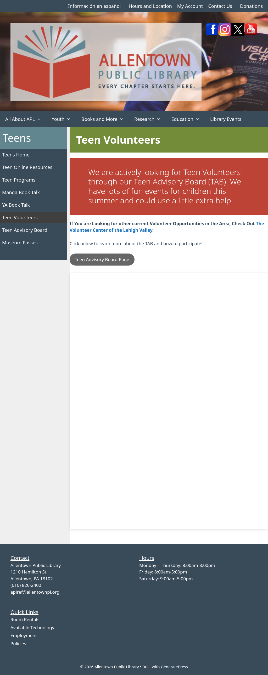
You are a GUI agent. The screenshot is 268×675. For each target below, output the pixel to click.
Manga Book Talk (21, 192)
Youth (64, 119)
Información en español (94, 6)
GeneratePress (174, 666)
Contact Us (220, 6)
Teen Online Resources (27, 167)
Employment (23, 635)
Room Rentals (24, 619)
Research (150, 119)
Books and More (105, 119)
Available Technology (32, 628)
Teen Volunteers (20, 217)
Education (188, 119)
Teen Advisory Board (24, 230)
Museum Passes (20, 242)
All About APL (25, 119)
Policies (18, 643)
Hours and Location (150, 6)
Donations (251, 6)
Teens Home (16, 154)
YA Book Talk (16, 205)
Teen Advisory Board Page (102, 259)
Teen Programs (18, 180)
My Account (190, 6)
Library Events (225, 119)
